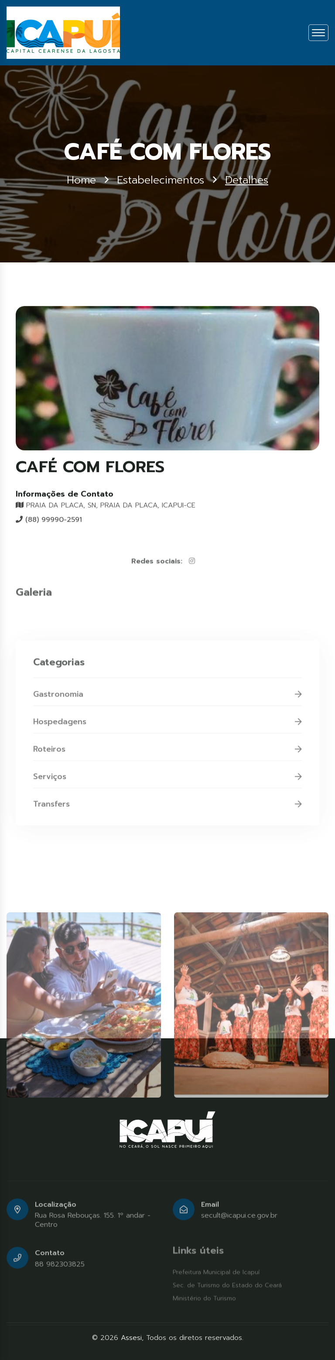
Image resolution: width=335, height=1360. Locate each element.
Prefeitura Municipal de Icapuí (216, 1272)
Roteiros (167, 751)
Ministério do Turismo (204, 1298)
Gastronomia (167, 696)
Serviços (167, 779)
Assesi (131, 1338)
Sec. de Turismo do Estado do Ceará (227, 1285)
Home (81, 180)
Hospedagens (167, 724)
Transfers (167, 806)
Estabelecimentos (160, 180)
